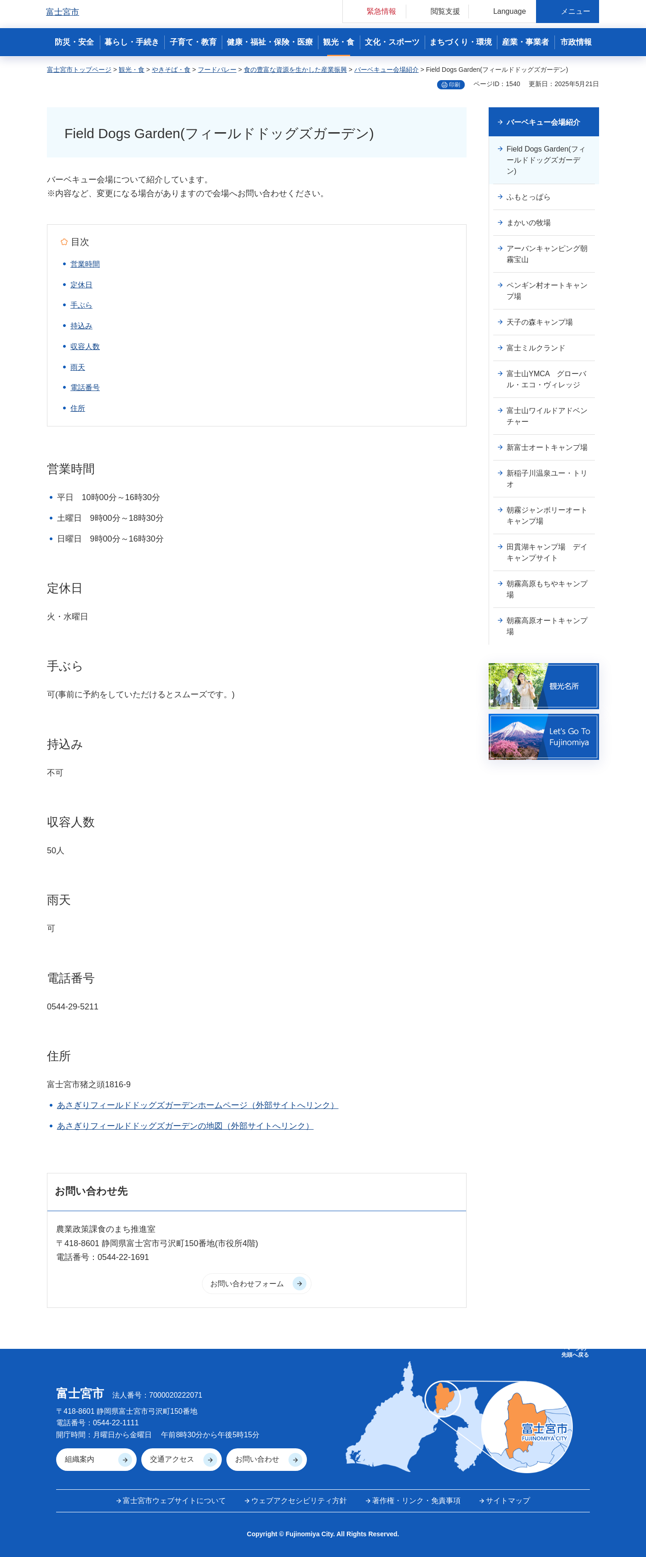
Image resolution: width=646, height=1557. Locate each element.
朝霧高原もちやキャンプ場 (547, 589)
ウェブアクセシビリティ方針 (299, 1501)
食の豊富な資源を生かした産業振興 (295, 69)
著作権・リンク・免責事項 (416, 1501)
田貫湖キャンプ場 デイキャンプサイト (547, 552)
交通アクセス (172, 1459)
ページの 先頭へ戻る (575, 1351)
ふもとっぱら (529, 197)
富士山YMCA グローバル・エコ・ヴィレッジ (546, 379)
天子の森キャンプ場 (540, 322)
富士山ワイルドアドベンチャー (547, 416)
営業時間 (85, 264)
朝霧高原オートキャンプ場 (547, 626)
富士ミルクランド (536, 348)
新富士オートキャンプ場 (547, 447)
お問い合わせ (257, 1459)
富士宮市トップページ (79, 69)
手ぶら (81, 305)
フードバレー (217, 69)
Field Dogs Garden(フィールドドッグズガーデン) (546, 160)
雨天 (77, 367)
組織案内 (79, 1459)
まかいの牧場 (529, 223)
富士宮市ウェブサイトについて (174, 1501)
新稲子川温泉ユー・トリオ (547, 478)
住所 (77, 408)
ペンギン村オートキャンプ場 (547, 290)
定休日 (81, 285)
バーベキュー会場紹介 (386, 69)
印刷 (454, 85)
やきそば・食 (171, 69)
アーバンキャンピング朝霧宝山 (547, 254)
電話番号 (85, 387)
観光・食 (131, 69)
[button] (374, 11)
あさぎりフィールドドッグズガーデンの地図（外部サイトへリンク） (185, 1126)
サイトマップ (508, 1501)
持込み (81, 326)
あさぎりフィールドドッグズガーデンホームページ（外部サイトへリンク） (198, 1105)
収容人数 (85, 346)
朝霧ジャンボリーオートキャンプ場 (547, 515)
